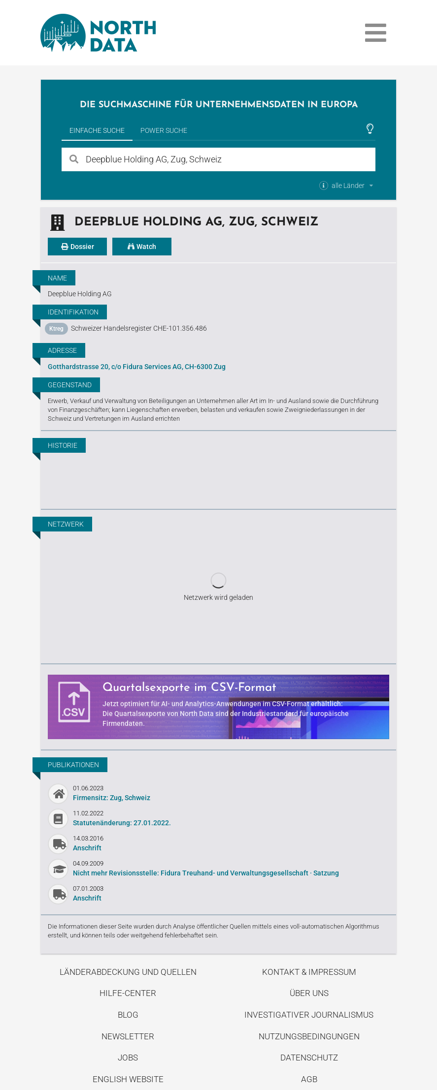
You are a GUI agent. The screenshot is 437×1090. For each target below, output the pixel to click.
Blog (128, 1015)
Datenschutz (309, 1057)
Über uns (309, 993)
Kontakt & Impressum (309, 972)
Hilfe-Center (128, 993)
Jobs (128, 1057)
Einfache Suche (97, 130)
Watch (142, 246)
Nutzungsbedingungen (309, 1036)
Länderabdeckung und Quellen (128, 972)
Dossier (77, 246)
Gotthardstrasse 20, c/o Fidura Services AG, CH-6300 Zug (137, 367)
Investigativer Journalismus (308, 1015)
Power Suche (163, 130)
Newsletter (127, 1036)
